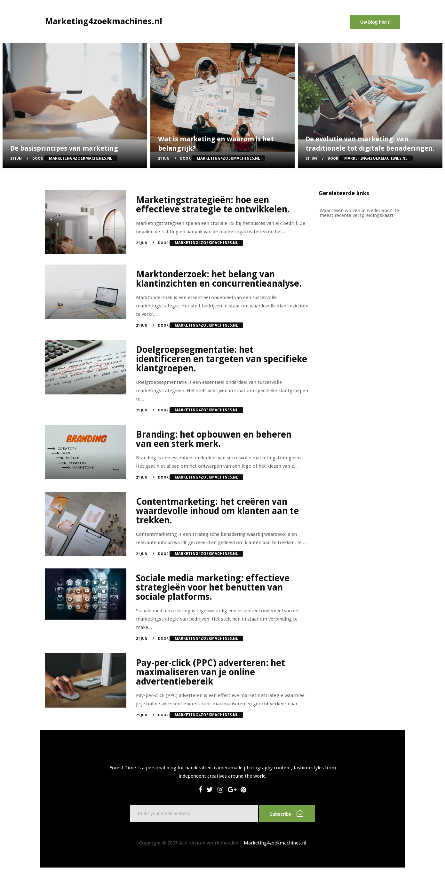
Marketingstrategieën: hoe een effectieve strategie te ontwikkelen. (213, 205)
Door (74, 158)
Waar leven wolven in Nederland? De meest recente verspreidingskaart (359, 213)
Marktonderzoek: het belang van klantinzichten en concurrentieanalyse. (219, 279)
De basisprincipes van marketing (64, 148)
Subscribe (286, 813)
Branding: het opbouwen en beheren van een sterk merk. (213, 439)
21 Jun (16, 158)
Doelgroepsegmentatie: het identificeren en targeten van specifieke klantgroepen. (221, 359)
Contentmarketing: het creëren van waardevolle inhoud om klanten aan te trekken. (217, 511)
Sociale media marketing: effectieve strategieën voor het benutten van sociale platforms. (213, 587)
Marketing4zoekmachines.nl (275, 843)
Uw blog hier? (375, 22)
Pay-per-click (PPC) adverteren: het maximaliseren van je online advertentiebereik (210, 672)
